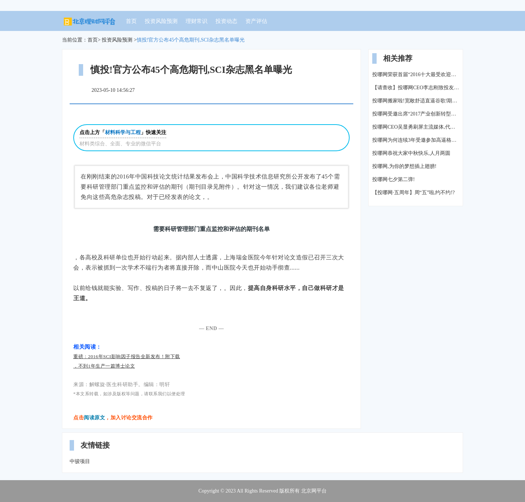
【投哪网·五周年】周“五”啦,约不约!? (413, 192)
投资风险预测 (161, 21)
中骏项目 (80, 461)
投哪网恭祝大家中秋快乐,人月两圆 (411, 153)
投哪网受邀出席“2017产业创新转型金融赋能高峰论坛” (415, 114)
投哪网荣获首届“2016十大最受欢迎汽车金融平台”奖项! (415, 74)
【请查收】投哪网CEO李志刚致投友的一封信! (415, 87)
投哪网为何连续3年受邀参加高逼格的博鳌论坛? (415, 140)
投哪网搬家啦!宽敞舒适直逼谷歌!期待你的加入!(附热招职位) (415, 100)
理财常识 (196, 21)
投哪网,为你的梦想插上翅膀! (404, 166)
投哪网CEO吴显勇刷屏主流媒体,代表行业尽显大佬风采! (415, 127)
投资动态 (226, 21)
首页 (131, 21)
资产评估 (256, 21)
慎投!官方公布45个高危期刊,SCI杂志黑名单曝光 (191, 40)
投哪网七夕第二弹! (393, 179)
